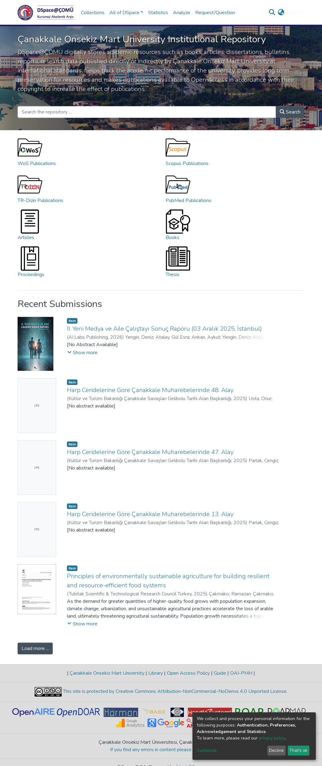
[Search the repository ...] (147, 112)
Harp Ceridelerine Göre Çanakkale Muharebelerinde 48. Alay (150, 390)
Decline (276, 750)
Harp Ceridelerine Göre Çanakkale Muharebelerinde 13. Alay (150, 514)
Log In (293, 12)
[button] (281, 12)
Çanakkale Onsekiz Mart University (107, 673)
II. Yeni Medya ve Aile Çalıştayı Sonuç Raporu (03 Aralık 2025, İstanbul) (164, 329)
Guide (220, 673)
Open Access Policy (188, 673)
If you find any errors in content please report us (161, 749)
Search (290, 112)
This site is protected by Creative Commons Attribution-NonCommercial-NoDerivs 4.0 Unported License (174, 691)
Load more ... (35, 648)
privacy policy (272, 738)
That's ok (298, 750)
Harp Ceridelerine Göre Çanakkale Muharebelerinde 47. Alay (150, 452)
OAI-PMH (241, 673)
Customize (207, 750)
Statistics (158, 12)
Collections (93, 12)
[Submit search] (272, 12)
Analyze (181, 12)
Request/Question (215, 12)
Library (155, 673)
